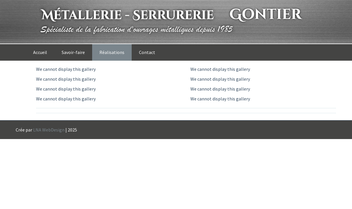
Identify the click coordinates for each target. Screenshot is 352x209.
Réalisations (111, 52)
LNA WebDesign (49, 130)
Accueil (40, 52)
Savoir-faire (73, 52)
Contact (147, 52)
